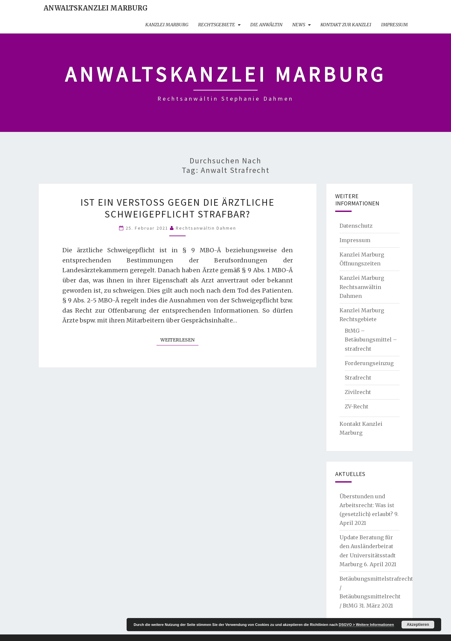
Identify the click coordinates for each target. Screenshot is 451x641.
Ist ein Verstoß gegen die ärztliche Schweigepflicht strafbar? (177, 208)
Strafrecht (358, 377)
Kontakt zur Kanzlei (345, 25)
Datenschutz (356, 225)
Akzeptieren (418, 624)
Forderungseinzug (369, 363)
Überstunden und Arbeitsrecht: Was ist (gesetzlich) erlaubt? (366, 505)
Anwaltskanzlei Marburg (96, 8)
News (298, 25)
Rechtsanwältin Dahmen (206, 228)
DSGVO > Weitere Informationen (366, 625)
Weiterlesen (179, 339)
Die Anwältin (266, 25)
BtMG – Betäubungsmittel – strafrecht (371, 339)
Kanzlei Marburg (166, 25)
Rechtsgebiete (216, 25)
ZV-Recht (356, 406)
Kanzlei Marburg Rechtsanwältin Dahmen (361, 287)
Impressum (394, 25)
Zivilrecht (358, 392)
